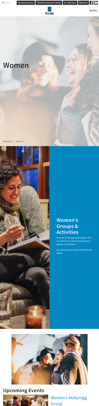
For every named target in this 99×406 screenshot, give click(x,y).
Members (83, 2)
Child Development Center (49, 2)
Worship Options (26, 2)
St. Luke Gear (70, 2)
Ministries (8, 141)
